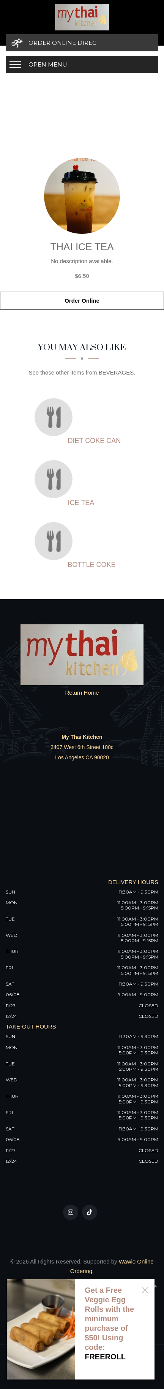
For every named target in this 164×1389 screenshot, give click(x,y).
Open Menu (47, 64)
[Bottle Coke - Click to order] (55, 541)
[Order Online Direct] (82, 42)
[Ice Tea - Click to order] (55, 479)
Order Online (82, 300)
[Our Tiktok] (89, 1212)
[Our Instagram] (70, 1212)
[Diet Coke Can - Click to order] (55, 417)
